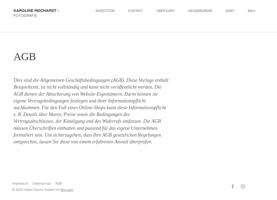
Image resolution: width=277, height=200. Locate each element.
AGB (58, 183)
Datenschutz (41, 183)
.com (69, 190)
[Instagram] (243, 186)
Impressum (20, 183)
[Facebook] (232, 186)
